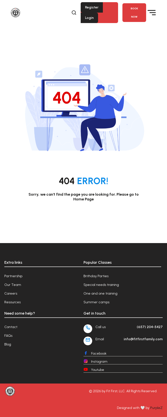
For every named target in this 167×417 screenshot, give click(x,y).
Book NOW (134, 12)
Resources (12, 302)
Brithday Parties (96, 276)
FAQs (8, 336)
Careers (10, 293)
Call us (100, 327)
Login (89, 18)
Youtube (97, 370)
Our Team (12, 285)
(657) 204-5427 (150, 327)
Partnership (13, 276)
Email (99, 339)
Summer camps (96, 302)
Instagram (99, 361)
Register (92, 7)
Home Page (83, 199)
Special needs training (101, 285)
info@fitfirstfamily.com (143, 339)
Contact (10, 327)
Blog (7, 344)
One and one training (100, 293)
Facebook (99, 353)
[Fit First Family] (32, 12)
